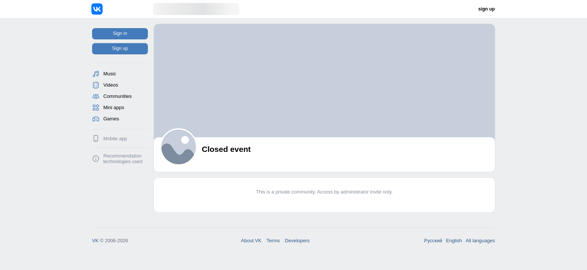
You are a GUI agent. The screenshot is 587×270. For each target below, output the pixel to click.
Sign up (120, 48)
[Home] (122, 9)
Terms (273, 240)
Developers (297, 240)
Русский (433, 240)
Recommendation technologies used (123, 158)
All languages (480, 240)
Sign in (120, 33)
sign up (486, 9)
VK (95, 240)
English (454, 240)
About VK (251, 240)
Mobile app (115, 138)
